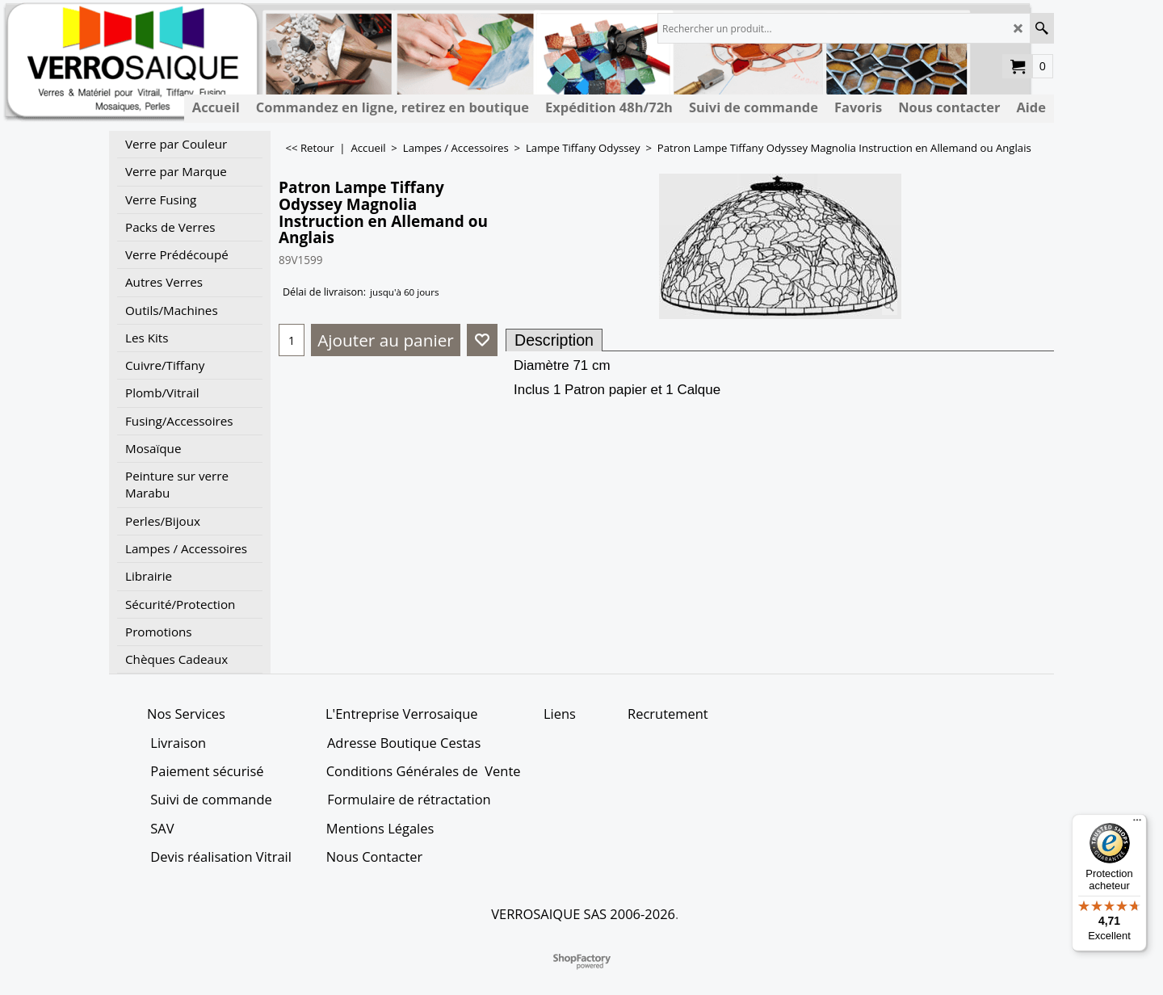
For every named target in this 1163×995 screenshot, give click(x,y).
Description (554, 340)
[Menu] (1137, 823)
